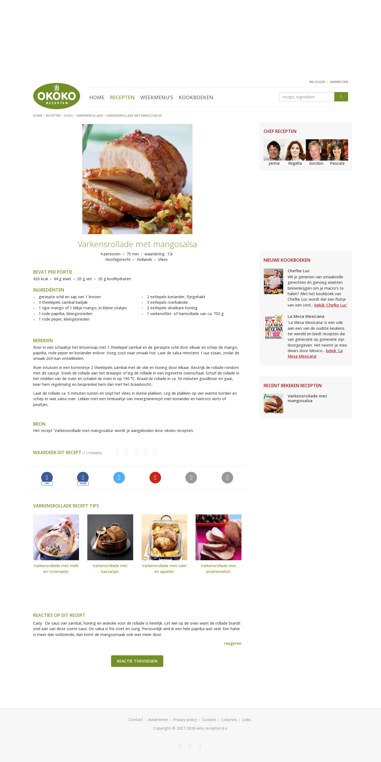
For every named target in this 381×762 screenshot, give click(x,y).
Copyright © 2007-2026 (174, 728)
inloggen (317, 82)
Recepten (122, 97)
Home (96, 97)
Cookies (209, 719)
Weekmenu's (156, 97)
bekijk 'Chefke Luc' (330, 305)
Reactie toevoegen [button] (137, 661)
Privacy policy (185, 719)
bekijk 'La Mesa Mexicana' (315, 353)
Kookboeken (196, 97)
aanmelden (339, 82)
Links (246, 719)
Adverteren (158, 719)
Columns (229, 719)
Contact (135, 719)
